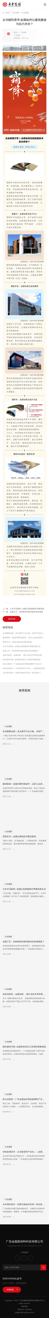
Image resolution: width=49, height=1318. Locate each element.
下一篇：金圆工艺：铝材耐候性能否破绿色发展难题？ (24, 612)
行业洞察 (15, 13)
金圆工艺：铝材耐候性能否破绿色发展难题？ (21, 651)
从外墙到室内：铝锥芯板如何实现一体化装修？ (22, 673)
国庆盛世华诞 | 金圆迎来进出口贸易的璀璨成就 (22, 660)
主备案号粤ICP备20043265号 (24, 1312)
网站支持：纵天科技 (25, 1309)
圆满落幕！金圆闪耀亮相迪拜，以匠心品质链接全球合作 (24, 638)
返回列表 (11, 619)
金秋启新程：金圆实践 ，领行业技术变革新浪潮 (22, 655)
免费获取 (10, 1290)
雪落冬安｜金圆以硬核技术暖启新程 (17, 642)
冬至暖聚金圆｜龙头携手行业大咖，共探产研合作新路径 (24, 633)
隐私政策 (24, 1306)
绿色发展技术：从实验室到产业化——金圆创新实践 (24, 668)
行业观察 (25, 13)
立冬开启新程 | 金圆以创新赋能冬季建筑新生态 (22, 646)
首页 (8, 13)
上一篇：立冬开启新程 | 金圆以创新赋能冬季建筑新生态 (24, 609)
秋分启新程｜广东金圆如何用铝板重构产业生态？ (23, 664)
